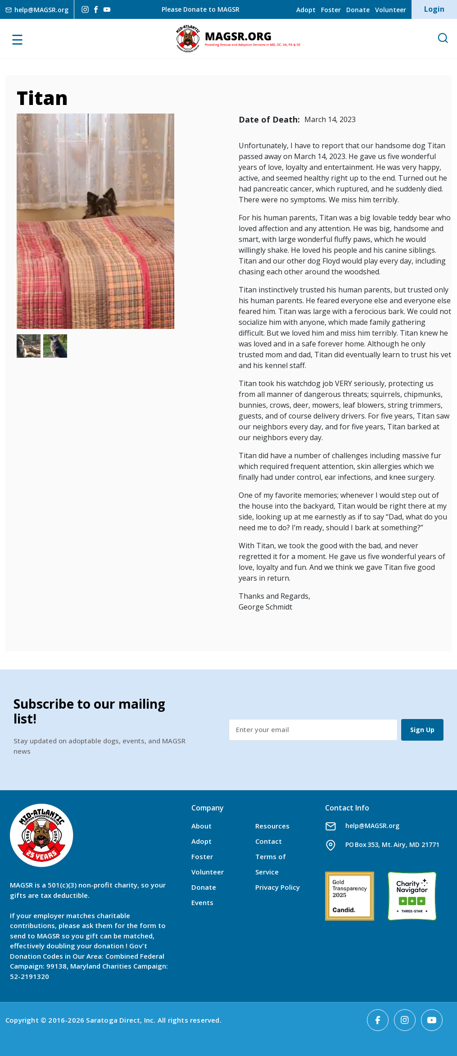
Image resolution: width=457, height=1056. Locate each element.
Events (202, 902)
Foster (331, 9)
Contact (268, 841)
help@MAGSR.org (372, 825)
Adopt (306, 9)
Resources (272, 825)
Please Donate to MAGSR (201, 9)
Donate (358, 9)
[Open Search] (443, 38)
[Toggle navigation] (27, 39)
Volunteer (390, 9)
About (201, 825)
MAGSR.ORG (238, 39)
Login (434, 9)
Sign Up (422, 729)
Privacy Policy (277, 887)
